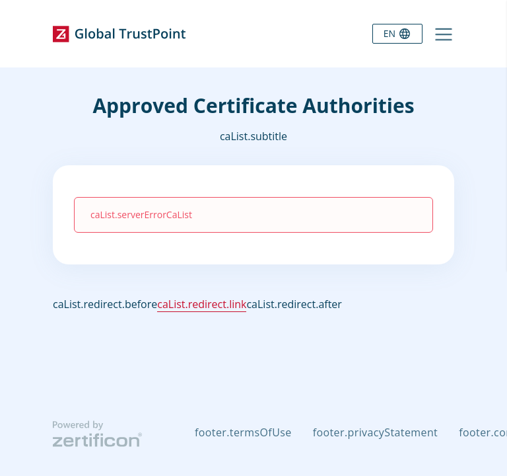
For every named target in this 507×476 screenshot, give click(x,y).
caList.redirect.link (201, 304)
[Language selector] (397, 34)
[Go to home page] (119, 34)
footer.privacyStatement (375, 432)
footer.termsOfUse (243, 432)
